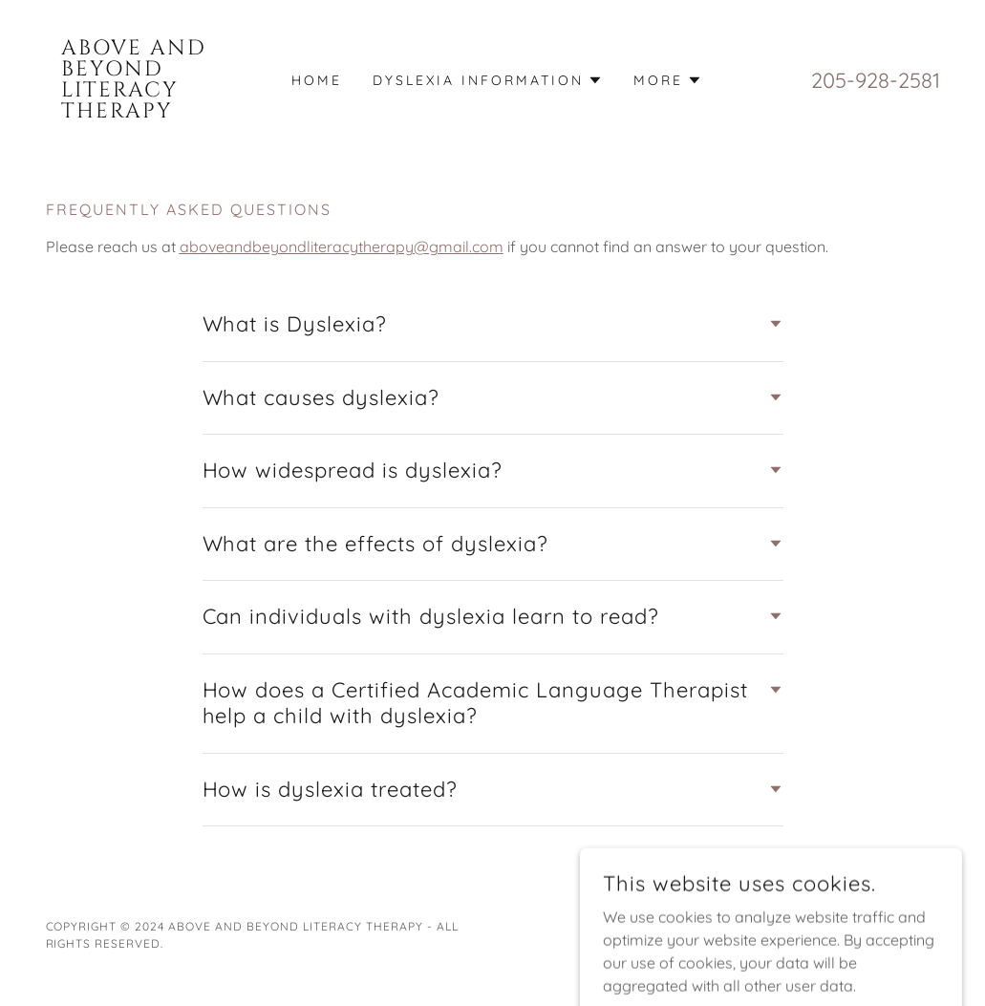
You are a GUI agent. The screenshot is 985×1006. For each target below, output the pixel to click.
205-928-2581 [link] (875, 80)
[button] (488, 80)
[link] (157, 111)
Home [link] (316, 80)
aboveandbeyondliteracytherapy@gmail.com (341, 246)
